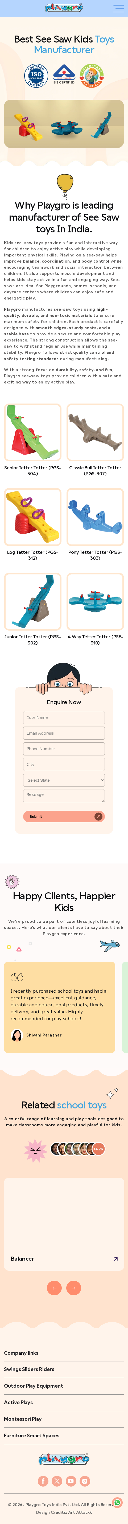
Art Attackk (80, 1512)
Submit (36, 817)
